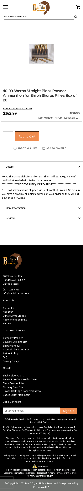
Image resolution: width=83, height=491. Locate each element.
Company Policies (13, 338)
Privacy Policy (11, 361)
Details (10, 166)
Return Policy (10, 353)
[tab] (41, 166)
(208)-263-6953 (11, 289)
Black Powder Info (13, 383)
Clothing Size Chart (14, 387)
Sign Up (68, 410)
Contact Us (9, 308)
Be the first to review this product (17, 108)
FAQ (5, 357)
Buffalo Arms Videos (14, 315)
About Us (8, 312)
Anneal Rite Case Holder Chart (20, 379)
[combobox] (39, 16)
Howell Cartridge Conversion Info (22, 391)
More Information (16, 208)
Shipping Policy (11, 345)
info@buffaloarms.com (16, 293)
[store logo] (41, 8)
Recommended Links (15, 319)
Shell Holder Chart (13, 375)
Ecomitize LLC (41, 487)
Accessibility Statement (16, 349)
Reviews (11, 218)
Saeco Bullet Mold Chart (16, 395)
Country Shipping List (15, 341)
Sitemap (8, 323)
